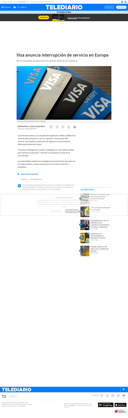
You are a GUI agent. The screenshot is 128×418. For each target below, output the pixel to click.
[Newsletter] (125, 2)
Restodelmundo (36, 179)
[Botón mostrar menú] (7, 7)
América (24, 179)
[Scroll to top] (123, 389)
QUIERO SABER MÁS (56, 210)
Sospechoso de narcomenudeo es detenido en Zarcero (98, 235)
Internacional (64, 12)
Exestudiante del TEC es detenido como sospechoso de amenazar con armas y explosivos (99, 223)
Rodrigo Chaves (49, 2)
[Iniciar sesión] (122, 2)
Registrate (121, 7)
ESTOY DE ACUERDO (72, 210)
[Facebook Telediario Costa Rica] (102, 395)
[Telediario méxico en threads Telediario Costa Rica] (118, 395)
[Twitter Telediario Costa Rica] (107, 395)
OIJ (28, 2)
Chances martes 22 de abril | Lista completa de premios (99, 248)
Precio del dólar (39, 2)
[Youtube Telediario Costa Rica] (124, 395)
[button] (51, 127)
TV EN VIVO (110, 7)
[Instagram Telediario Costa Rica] (112, 395)
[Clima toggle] (19, 7)
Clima (32, 2)
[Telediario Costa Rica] (64, 7)
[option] (64, 94)
